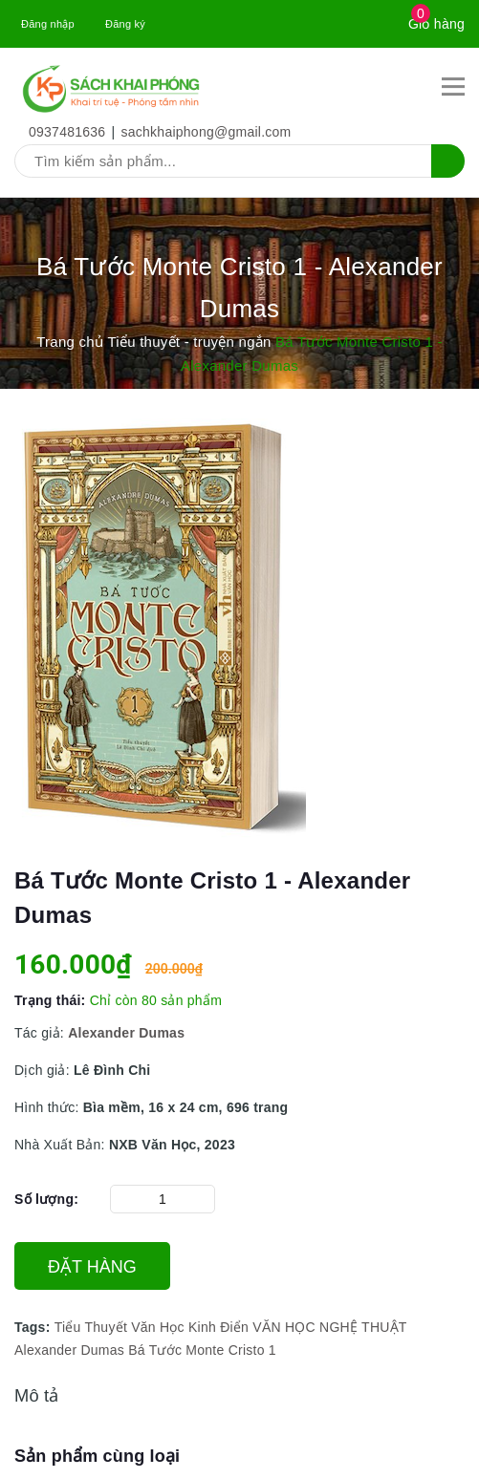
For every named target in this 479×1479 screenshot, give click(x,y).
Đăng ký (125, 24)
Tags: (34, 1327)
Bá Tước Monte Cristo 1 (202, 1350)
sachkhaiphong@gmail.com (206, 131)
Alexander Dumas (69, 1350)
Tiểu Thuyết (90, 1327)
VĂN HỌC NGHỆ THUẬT (329, 1327)
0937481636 (67, 131)
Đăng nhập (48, 24)
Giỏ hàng (436, 24)
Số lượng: (46, 1199)
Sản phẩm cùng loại (97, 1456)
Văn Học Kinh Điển (190, 1327)
